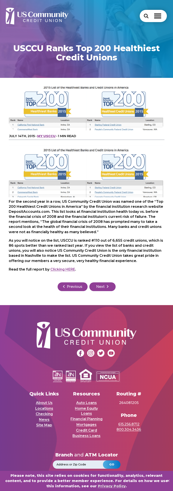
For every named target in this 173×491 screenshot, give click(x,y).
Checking (44, 414)
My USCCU (46, 136)
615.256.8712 (128, 424)
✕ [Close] (168, 481)
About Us (44, 403)
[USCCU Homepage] (37, 16)
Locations (44, 408)
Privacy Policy (112, 486)
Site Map (44, 425)
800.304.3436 (129, 429)
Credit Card (86, 430)
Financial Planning (86, 419)
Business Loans (86, 436)
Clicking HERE (62, 269)
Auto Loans (86, 403)
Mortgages (86, 425)
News (44, 420)
